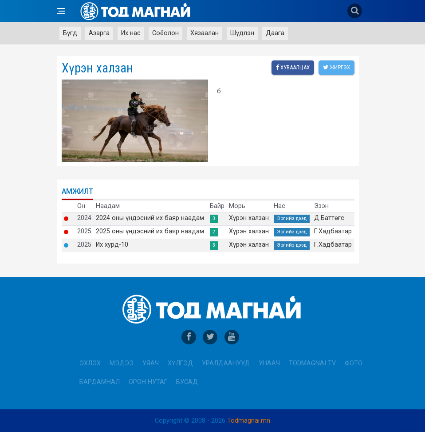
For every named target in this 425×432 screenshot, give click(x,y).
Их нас (131, 33)
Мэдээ (122, 363)
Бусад (187, 382)
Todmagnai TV (312, 363)
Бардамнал (99, 382)
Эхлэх (90, 363)
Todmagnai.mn (248, 420)
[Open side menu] (61, 11)
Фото (353, 363)
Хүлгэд (180, 363)
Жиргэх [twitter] (336, 67)
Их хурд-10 (112, 244)
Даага (275, 33)
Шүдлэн (242, 33)
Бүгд (70, 33)
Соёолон (165, 33)
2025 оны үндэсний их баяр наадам (150, 231)
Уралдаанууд (226, 363)
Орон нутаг (148, 382)
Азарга (99, 33)
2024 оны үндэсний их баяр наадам (150, 218)
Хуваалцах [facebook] (293, 67)
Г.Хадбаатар (333, 231)
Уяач (150, 363)
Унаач (269, 363)
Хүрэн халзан (249, 218)
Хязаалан (204, 33)
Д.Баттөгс (329, 218)
